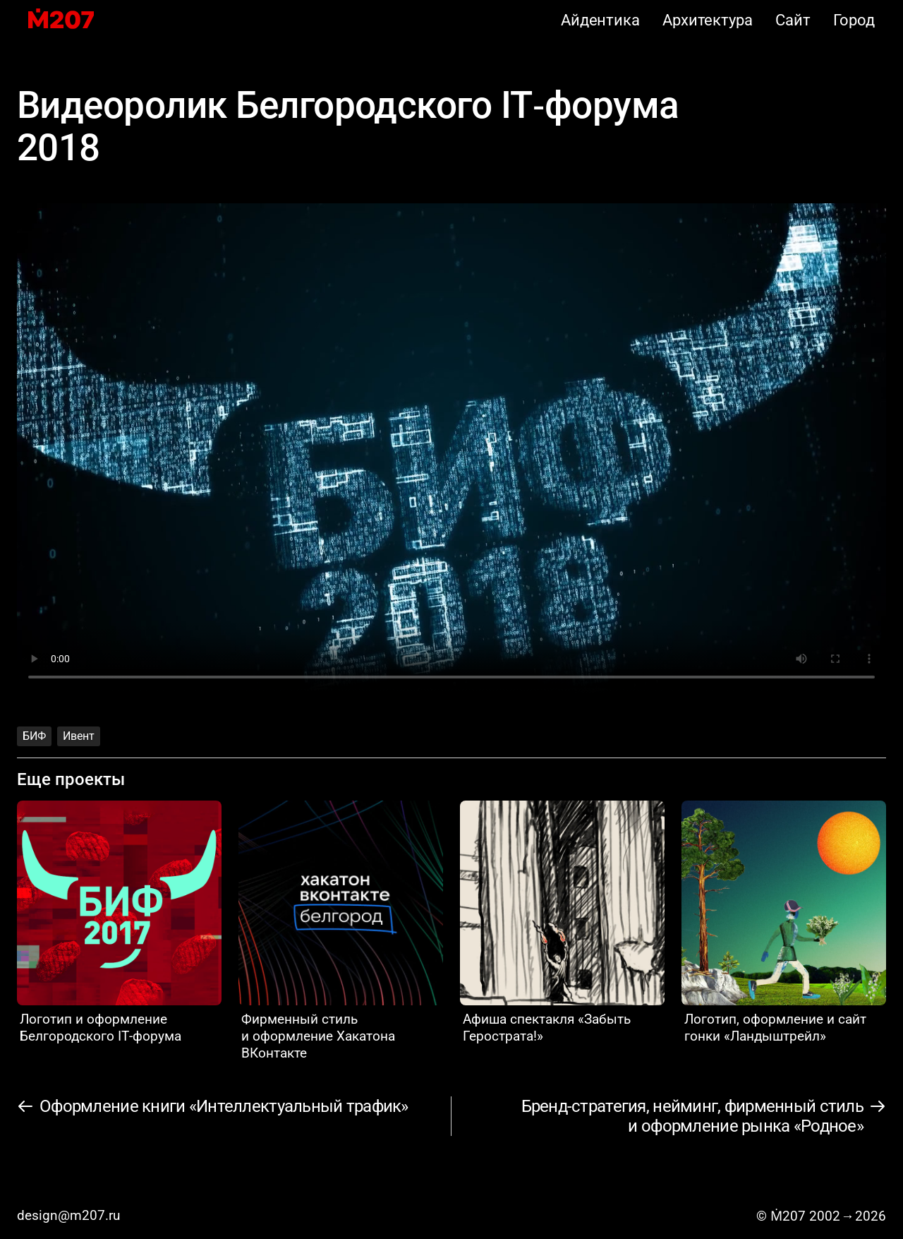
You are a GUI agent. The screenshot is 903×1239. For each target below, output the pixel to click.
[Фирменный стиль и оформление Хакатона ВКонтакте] (340, 931)
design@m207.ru (68, 1215)
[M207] (61, 19)
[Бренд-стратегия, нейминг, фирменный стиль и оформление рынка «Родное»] (703, 1116)
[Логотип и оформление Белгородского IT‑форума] (119, 923)
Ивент (79, 736)
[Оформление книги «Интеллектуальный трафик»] (213, 1106)
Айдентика (600, 20)
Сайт (793, 20)
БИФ (34, 736)
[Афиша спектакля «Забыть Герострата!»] (562, 923)
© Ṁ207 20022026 (821, 1216)
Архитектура (707, 20)
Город (854, 20)
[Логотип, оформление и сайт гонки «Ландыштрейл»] (783, 923)
